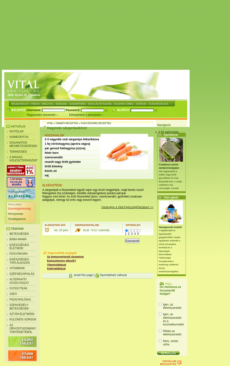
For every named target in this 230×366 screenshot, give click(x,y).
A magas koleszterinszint (24, 158)
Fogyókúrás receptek (96, 123)
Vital (50, 123)
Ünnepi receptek (67, 123)
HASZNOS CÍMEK (123, 104)
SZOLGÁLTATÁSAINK (100, 104)
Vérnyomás (15, 214)
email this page (83, 275)
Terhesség (18, 151)
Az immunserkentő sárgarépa (65, 256)
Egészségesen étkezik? (61, 260)
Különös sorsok (23, 319)
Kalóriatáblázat (56, 268)
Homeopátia (19, 137)
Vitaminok (17, 268)
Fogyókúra (19, 253)
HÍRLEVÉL (47, 104)
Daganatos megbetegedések (23, 144)
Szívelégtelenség (19, 208)
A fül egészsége (168, 132)
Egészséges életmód (19, 246)
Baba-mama (18, 239)
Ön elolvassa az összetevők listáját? (170, 290)
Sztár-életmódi (22, 314)
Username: (34, 110)
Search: (124, 110)
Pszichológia (20, 299)
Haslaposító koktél (170, 227)
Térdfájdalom (17, 219)
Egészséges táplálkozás (20, 261)
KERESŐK (61, 104)
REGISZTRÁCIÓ (20, 104)
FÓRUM (35, 104)
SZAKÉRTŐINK (77, 104)
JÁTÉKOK (141, 104)
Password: (73, 110)
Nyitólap (17, 131)
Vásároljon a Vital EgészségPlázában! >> (127, 207)
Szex (13, 294)
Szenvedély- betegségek (19, 306)
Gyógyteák (18, 288)
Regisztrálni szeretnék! (48, 115)
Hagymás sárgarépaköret (67, 128)
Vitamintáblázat (56, 264)
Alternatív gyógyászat (19, 281)
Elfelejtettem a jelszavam (86, 115)
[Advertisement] (116, 35)
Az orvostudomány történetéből (23, 329)
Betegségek (19, 233)
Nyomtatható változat (113, 275)
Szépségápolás (22, 274)
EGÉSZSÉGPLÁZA (158, 104)
